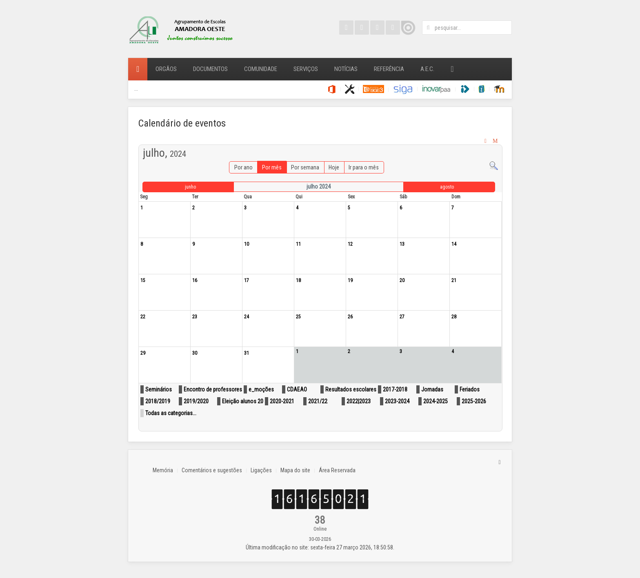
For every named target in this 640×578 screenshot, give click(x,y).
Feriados (470, 389)
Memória (163, 470)
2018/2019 (157, 401)
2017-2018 (395, 389)
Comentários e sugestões (212, 470)
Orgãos (166, 69)
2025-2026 (474, 401)
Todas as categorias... (170, 413)
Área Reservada (337, 470)
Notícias (346, 69)
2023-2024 (397, 401)
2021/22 (317, 401)
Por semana (305, 167)
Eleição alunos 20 (242, 401)
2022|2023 (359, 401)
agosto (447, 187)
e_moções (261, 389)
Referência (389, 69)
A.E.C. (427, 69)
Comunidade (260, 69)
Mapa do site (295, 470)
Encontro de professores (213, 389)
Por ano (243, 167)
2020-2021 (282, 401)
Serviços (305, 69)
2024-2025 (435, 401)
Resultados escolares (350, 389)
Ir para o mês (364, 167)
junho (190, 187)
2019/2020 (196, 401)
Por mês (272, 167)
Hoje (334, 167)
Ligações (261, 470)
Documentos (210, 69)
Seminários (158, 389)
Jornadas (432, 389)
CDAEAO (297, 389)
